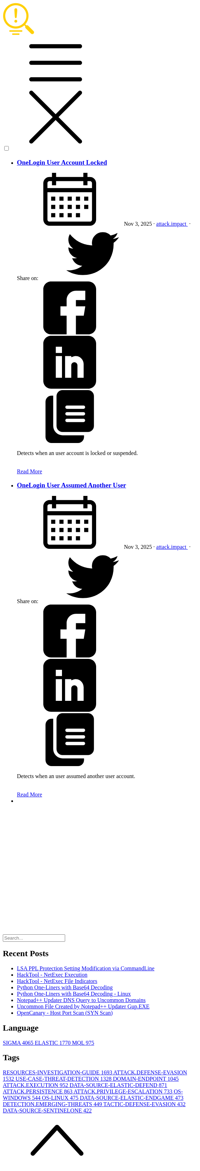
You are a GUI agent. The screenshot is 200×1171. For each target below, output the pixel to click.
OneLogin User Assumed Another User (71, 485)
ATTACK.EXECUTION (36, 1085)
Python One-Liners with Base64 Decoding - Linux (74, 994)
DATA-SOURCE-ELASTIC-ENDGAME (131, 1098)
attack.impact (172, 224)
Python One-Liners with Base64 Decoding (65, 987)
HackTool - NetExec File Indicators (57, 981)
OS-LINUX (61, 1098)
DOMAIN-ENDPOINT (146, 1079)
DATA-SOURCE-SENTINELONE (47, 1111)
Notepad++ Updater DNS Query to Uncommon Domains (81, 1000)
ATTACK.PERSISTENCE (38, 1091)
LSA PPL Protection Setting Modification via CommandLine (86, 968)
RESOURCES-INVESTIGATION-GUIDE (58, 1072)
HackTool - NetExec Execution (52, 975)
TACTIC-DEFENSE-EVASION (144, 1104)
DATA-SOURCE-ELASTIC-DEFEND (118, 1085)
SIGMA (19, 1043)
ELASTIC (53, 1043)
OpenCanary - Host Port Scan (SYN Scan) (65, 1013)
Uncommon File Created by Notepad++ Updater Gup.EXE (83, 1006)
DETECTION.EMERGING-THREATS (53, 1104)
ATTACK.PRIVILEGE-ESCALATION (124, 1091)
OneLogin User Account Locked (62, 162)
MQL (83, 1043)
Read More (29, 471)
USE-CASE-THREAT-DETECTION (64, 1079)
